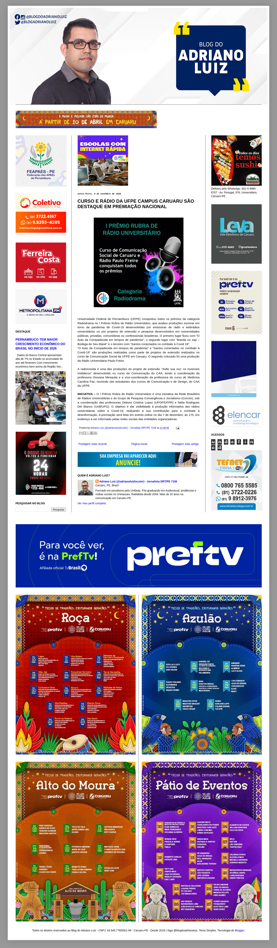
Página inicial (139, 443)
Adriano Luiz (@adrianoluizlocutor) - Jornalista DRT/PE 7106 (138, 481)
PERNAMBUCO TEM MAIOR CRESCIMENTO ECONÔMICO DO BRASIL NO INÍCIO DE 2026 (40, 344)
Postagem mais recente (92, 443)
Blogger (239, 930)
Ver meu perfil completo (91, 503)
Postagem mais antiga (185, 443)
